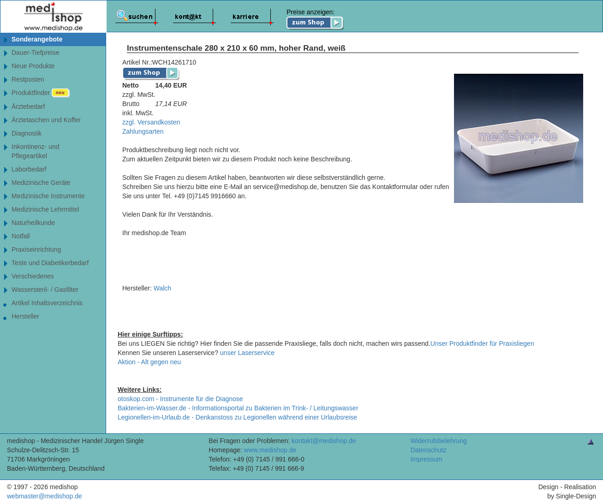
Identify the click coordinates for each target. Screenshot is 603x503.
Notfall (21, 236)
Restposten (28, 79)
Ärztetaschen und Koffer (46, 120)
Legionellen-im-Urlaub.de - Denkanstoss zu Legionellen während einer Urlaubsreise (237, 417)
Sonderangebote (37, 39)
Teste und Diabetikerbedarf (50, 262)
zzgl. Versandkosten (151, 122)
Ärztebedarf (28, 106)
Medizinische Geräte (41, 182)
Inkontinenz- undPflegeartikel (36, 151)
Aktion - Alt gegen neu (149, 362)
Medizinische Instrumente (48, 196)
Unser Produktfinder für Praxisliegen (482, 343)
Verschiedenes (33, 276)
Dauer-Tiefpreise (36, 52)
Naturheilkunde (33, 222)
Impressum (426, 459)
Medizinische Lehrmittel (45, 209)
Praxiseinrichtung (36, 249)
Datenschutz (429, 450)
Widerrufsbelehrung (439, 440)
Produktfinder (41, 93)
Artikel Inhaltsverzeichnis (47, 303)
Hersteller (25, 316)
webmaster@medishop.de (44, 496)
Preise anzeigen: (315, 19)
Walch (162, 288)
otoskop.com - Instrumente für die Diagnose (180, 398)
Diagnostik (27, 133)
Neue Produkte (33, 66)
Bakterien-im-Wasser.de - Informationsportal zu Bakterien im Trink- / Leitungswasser (238, 408)
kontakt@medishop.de (324, 440)
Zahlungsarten (143, 131)
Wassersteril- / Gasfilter (45, 289)
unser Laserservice (247, 352)
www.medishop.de (270, 450)
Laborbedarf (29, 169)
